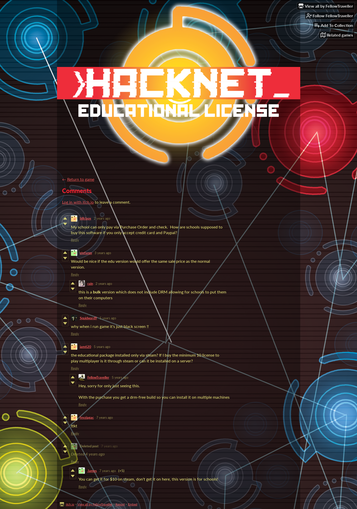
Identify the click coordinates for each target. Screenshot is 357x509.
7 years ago (104, 417)
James (92, 471)
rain (90, 284)
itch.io (70, 504)
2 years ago (102, 218)
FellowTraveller (98, 377)
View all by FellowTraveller (95, 504)
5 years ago (108, 318)
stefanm (86, 253)
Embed (132, 504)
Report (120, 504)
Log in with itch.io (78, 202)
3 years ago (103, 253)
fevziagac (87, 417)
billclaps (85, 218)
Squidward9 (88, 318)
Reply (75, 240)
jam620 (85, 347)
